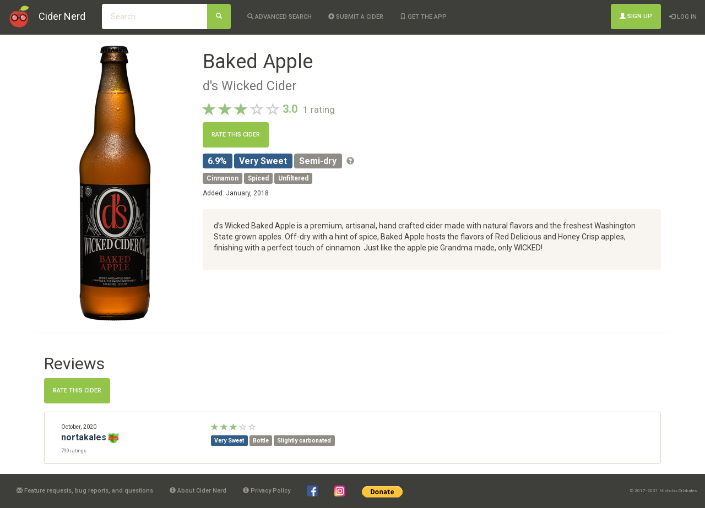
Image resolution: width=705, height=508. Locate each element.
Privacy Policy (266, 490)
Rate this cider (236, 134)
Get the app (423, 16)
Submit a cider (355, 16)
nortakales (83, 437)
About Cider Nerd (198, 490)
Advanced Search (279, 16)
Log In (683, 16)
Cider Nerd (62, 16)
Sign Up (636, 16)
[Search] (219, 16)
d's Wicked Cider (250, 86)
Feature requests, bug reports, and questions (85, 490)
